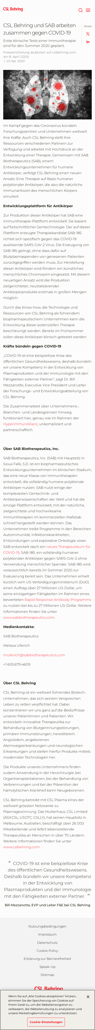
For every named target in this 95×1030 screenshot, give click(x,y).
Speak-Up (47, 967)
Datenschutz (47, 943)
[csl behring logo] (47, 989)
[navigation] (88, 10)
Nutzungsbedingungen (47, 926)
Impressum (47, 934)
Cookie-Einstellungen (46, 1024)
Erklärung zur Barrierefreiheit (47, 959)
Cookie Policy (47, 951)
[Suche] (80, 10)
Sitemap (47, 975)
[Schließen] (88, 999)
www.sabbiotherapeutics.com (28, 617)
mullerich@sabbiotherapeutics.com (34, 655)
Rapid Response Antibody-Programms (58, 600)
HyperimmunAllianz (20, 424)
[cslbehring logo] (13, 10)
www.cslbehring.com (21, 847)
